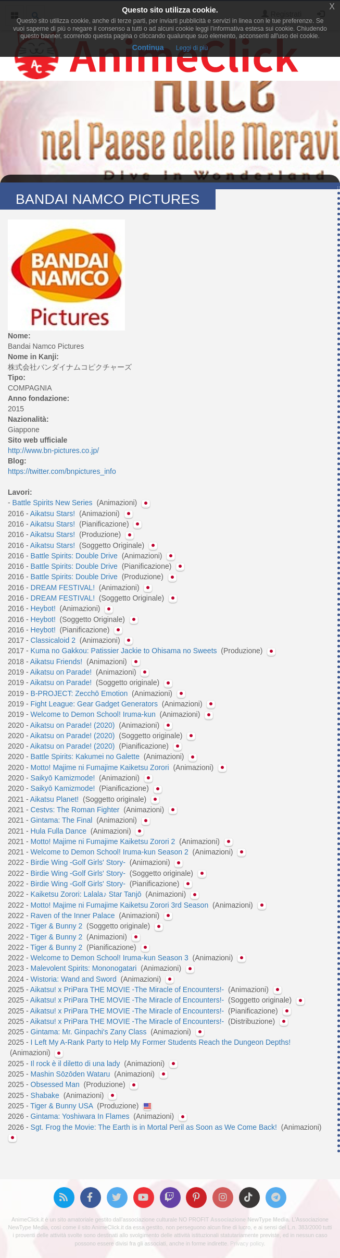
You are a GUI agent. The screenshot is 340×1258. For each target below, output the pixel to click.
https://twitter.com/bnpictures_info (62, 471)
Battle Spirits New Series (53, 502)
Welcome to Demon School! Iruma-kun (94, 714)
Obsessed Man (56, 1084)
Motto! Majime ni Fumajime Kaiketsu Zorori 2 (104, 841)
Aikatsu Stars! (53, 513)
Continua (148, 47)
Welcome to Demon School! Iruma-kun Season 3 (111, 958)
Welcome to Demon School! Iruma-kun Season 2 (111, 852)
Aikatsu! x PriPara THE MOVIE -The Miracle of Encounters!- (128, 989)
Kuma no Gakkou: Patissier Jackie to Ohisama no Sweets (125, 650)
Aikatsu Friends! (57, 661)
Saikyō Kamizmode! (64, 778)
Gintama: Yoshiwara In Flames (81, 1116)
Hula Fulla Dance (60, 831)
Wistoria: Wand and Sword (75, 979)
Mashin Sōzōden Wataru (71, 1074)
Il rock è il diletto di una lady (76, 1063)
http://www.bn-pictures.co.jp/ (53, 450)
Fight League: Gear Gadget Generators (95, 704)
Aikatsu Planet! (55, 799)
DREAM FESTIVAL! (64, 587)
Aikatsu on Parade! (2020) (73, 725)
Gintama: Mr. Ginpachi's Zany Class (90, 1032)
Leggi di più (192, 48)
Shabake (46, 1095)
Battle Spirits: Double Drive (75, 556)
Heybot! (44, 608)
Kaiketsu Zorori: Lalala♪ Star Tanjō (87, 894)
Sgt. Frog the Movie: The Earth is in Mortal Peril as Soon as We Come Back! (155, 1127)
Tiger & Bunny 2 (57, 926)
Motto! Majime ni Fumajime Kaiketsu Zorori (101, 767)
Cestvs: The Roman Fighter (76, 809)
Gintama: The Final (63, 820)
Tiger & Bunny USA (62, 1106)
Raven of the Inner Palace (74, 915)
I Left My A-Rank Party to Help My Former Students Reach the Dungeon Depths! (161, 1042)
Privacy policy (246, 1243)
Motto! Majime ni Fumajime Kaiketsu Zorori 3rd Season (120, 905)
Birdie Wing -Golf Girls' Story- (79, 862)
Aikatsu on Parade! (62, 672)
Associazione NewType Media (249, 1219)
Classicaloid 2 (54, 640)
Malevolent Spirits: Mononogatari (85, 968)
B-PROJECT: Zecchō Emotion (80, 693)
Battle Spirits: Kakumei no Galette (86, 756)
